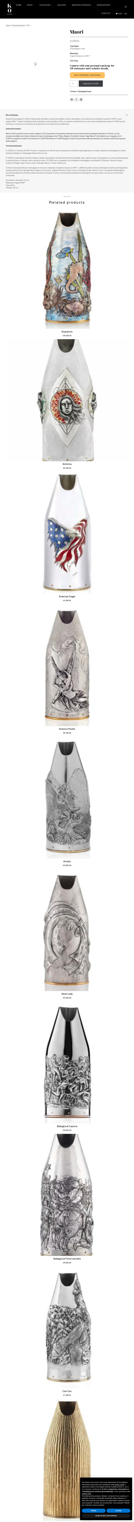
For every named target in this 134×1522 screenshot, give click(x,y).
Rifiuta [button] (93, 1511)
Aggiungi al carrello (91, 84)
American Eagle (67, 596)
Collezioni (45, 5)
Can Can (66, 1391)
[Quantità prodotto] (73, 83)
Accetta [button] (118, 1511)
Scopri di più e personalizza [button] (106, 1516)
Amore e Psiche (67, 729)
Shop (30, 5)
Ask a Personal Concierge (87, 75)
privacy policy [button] (119, 1485)
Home (8, 25)
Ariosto (67, 861)
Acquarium (67, 331)
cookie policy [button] (86, 1494)
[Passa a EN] (125, 14)
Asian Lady (67, 993)
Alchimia (66, 464)
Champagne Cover (18, 25)
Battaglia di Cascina (67, 1126)
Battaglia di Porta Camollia (67, 1258)
